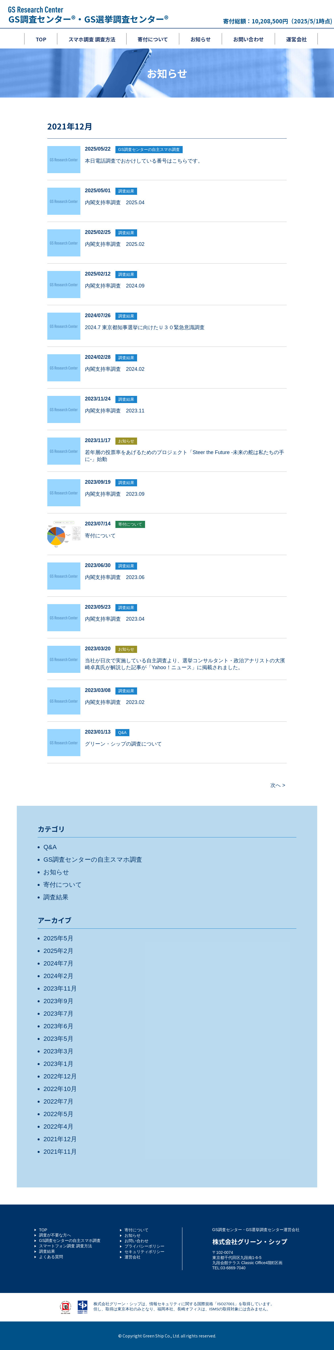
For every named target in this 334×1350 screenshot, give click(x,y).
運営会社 (132, 1257)
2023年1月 (58, 1063)
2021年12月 (60, 1139)
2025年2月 (58, 950)
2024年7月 (58, 963)
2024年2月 (58, 975)
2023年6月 (58, 1026)
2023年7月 (58, 1013)
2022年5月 (58, 1114)
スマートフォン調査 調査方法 (65, 1246)
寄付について (130, 524)
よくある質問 (51, 1256)
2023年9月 (58, 1001)
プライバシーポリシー (144, 1246)
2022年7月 (58, 1101)
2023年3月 (58, 1051)
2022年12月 (60, 1076)
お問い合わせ (136, 1240)
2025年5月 (58, 938)
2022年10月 (60, 1088)
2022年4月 (58, 1126)
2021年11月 (60, 1151)
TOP (43, 1230)
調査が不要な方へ (55, 1235)
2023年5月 (58, 1038)
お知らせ (126, 441)
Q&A (122, 732)
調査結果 (126, 191)
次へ (275, 785)
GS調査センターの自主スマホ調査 (149, 149)
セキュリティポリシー (144, 1251)
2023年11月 (60, 988)
